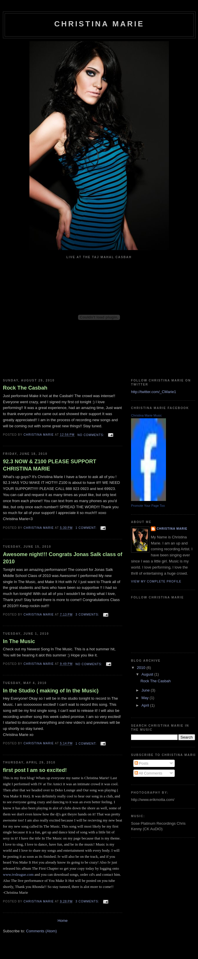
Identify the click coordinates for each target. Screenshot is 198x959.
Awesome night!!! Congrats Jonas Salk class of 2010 (62, 557)
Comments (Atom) (41, 931)
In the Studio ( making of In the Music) (50, 691)
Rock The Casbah (25, 388)
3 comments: (87, 614)
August (148, 674)
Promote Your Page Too (148, 505)
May (146, 698)
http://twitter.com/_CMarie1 (153, 392)
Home (63, 920)
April (146, 705)
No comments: (91, 435)
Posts (141, 763)
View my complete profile (156, 581)
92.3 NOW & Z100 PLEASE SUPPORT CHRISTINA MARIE (49, 465)
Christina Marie (172, 528)
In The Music (19, 641)
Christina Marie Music (146, 415)
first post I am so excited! (35, 770)
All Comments (148, 773)
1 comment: (86, 527)
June (146, 690)
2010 (141, 667)
